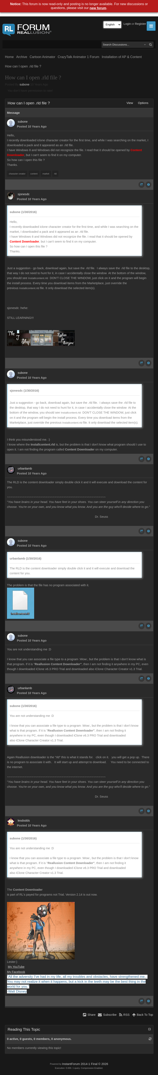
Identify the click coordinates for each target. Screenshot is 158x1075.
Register (140, 23)
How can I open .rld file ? (23, 66)
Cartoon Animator (42, 57)
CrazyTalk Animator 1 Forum (78, 57)
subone (24, 84)
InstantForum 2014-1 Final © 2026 (85, 1064)
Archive (21, 57)
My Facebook (16, 972)
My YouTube (16, 966)
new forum (98, 8)
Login (127, 23)
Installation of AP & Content (122, 57)
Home (9, 57)
